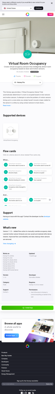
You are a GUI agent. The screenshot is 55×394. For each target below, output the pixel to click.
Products (4, 352)
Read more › (7, 105)
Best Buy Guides (7, 355)
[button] (17, 8)
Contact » (6, 292)
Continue (39, 8)
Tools (4, 284)
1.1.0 (4, 277)
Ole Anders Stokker (34, 277)
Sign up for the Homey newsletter (27, 381)
